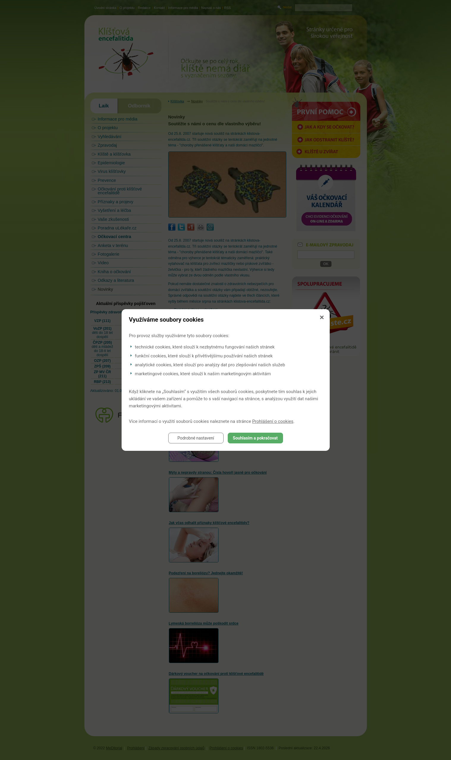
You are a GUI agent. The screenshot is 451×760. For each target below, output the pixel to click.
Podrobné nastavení (195, 438)
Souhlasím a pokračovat (255, 438)
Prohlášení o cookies (272, 421)
